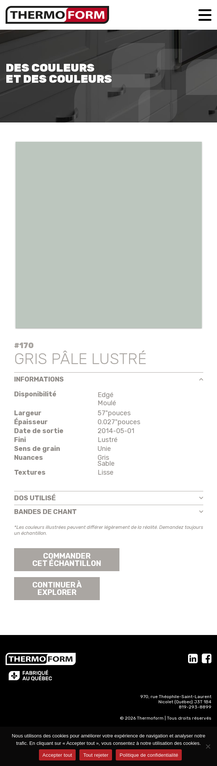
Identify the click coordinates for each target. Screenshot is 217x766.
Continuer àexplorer (57, 588)
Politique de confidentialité (148, 755)
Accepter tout (57, 755)
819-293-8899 (195, 707)
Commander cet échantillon (66, 559)
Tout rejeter (95, 755)
